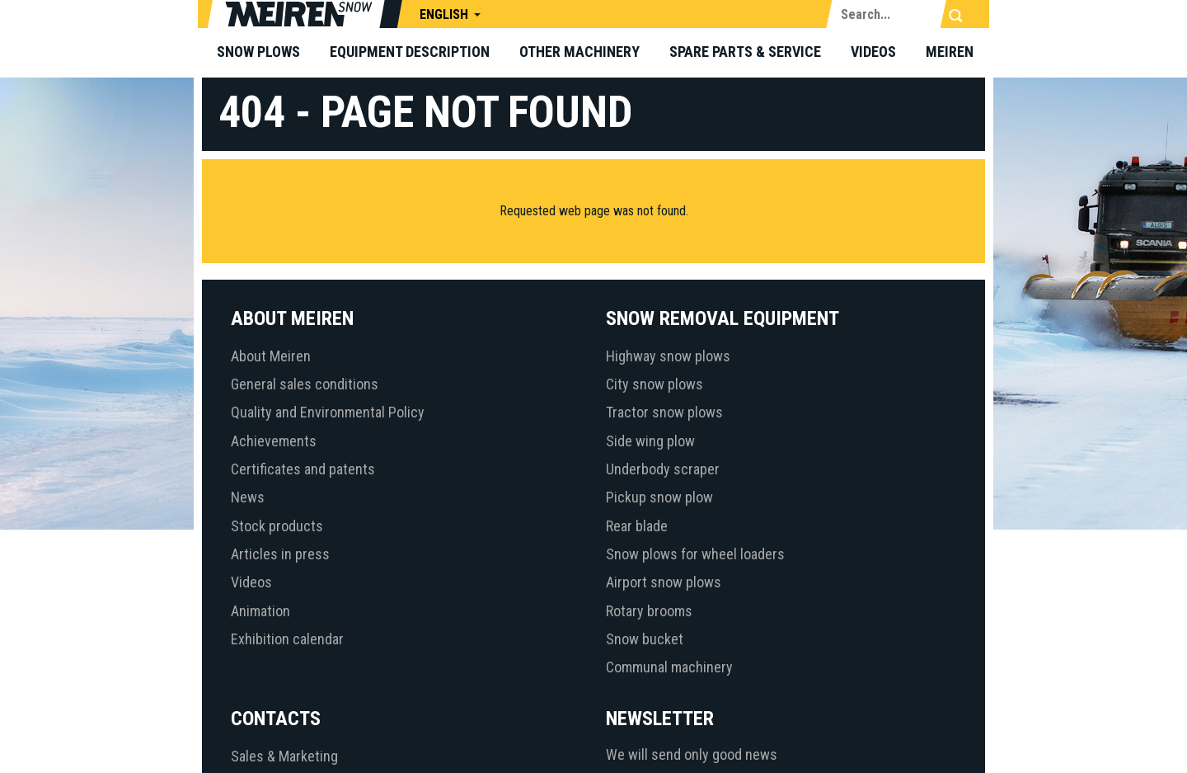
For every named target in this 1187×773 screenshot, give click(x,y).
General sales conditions (304, 384)
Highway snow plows (668, 356)
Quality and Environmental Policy (328, 412)
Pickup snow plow (659, 497)
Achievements (274, 441)
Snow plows (258, 51)
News (248, 497)
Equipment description (410, 51)
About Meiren (271, 356)
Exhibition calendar (287, 639)
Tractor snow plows (664, 412)
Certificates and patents (303, 469)
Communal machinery (669, 667)
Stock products (277, 526)
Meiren (950, 51)
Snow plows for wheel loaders (695, 554)
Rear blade (637, 526)
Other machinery (579, 51)
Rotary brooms (649, 611)
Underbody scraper (663, 469)
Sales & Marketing (284, 756)
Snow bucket (644, 639)
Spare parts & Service (745, 51)
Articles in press (280, 554)
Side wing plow (650, 441)
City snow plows (654, 384)
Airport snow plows (663, 582)
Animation (260, 611)
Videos (873, 51)
